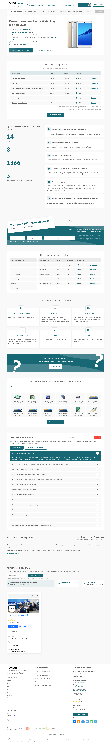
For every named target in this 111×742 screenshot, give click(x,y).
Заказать (94, 78)
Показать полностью (13, 553)
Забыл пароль (43, 269)
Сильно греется (44, 265)
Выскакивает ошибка (45, 283)
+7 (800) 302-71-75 (69, 4)
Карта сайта (10, 720)
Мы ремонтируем (15, 12)
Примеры (9, 683)
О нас (42, 11)
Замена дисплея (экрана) (19, 103)
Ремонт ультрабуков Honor (43, 685)
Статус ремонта (99, 11)
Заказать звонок (55, 366)
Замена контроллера (18, 78)
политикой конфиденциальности (30, 241)
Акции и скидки (67, 11)
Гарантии (59, 11)
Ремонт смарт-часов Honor (43, 682)
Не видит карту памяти (46, 274)
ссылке (15, 715)
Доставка (53, 11)
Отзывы (47, 11)
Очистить (97, 437)
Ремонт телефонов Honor (42, 675)
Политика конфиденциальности (55, 734)
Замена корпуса (17, 98)
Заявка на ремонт (78, 11)
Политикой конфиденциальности (42, 578)
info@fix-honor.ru (78, 686)
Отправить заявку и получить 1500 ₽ (59, 238)
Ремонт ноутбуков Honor (42, 671)
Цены (36, 11)
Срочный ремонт (28, 11)
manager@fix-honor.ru (79, 690)
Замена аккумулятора (18, 93)
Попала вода (43, 279)
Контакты (86, 11)
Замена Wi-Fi (16, 83)
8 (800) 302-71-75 (78, 682)
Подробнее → (93, 265)
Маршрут (13, 626)
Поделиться (74, 721)
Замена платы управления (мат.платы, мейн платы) (27, 88)
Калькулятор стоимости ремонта (16, 707)
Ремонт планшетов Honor (42, 678)
